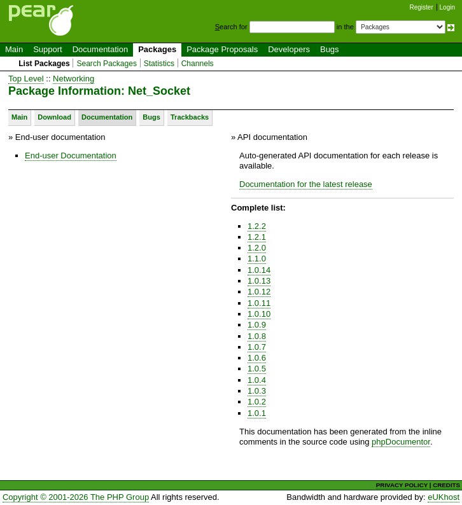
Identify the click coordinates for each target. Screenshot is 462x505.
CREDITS (446, 484)
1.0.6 (257, 358)
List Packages (44, 63)
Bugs (329, 49)
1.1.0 (257, 258)
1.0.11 (259, 303)
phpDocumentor (401, 441)
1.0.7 (257, 347)
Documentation (100, 49)
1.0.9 (257, 324)
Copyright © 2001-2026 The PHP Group (76, 497)
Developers (289, 49)
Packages (157, 49)
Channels (197, 63)
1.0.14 (259, 270)
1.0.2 (257, 401)
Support (47, 49)
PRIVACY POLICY (402, 484)
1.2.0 (257, 248)
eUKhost (443, 497)
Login (447, 7)
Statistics (159, 63)
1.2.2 (257, 226)
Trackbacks (190, 117)
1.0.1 (257, 413)
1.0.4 (257, 380)
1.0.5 (257, 368)
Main (14, 49)
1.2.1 (257, 237)
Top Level (26, 78)
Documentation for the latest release (305, 184)
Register (421, 7)
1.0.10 (259, 314)
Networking (73, 78)
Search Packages (106, 63)
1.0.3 (257, 391)
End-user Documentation (70, 155)
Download (54, 117)
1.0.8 (257, 336)
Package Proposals (222, 49)
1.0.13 (259, 281)
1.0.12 (259, 291)
